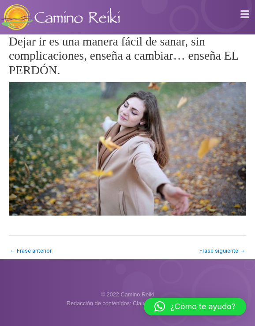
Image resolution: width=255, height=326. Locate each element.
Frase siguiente (222, 250)
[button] (195, 306)
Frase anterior (31, 250)
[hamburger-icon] (245, 14)
